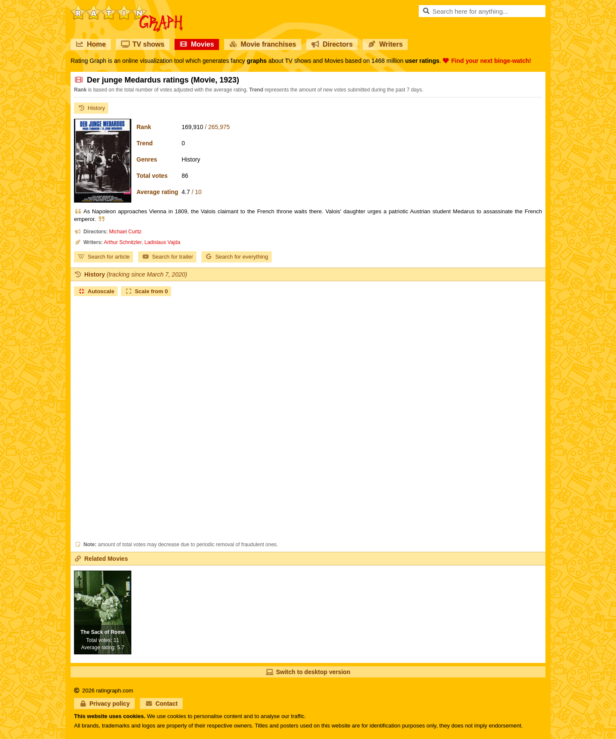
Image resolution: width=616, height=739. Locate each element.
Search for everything (236, 256)
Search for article (103, 256)
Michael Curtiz (125, 232)
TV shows (142, 44)
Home (91, 44)
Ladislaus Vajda (163, 242)
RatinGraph (126, 8)
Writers (385, 44)
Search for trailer (167, 256)
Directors (331, 44)
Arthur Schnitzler (123, 242)
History (91, 108)
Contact (161, 703)
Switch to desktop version (308, 671)
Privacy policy (104, 703)
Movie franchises (262, 44)
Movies (197, 44)
